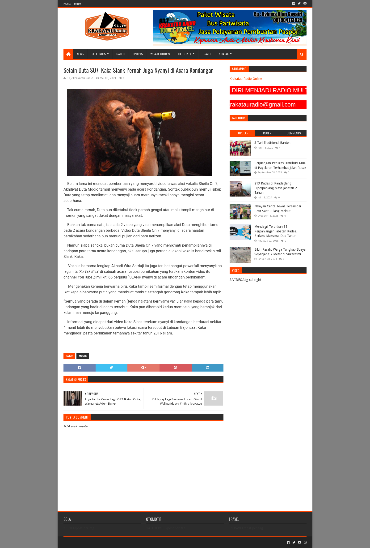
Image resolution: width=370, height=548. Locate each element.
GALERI (120, 53)
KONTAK (77, 3)
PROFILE (67, 3)
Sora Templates (89, 542)
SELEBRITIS (99, 53)
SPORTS (138, 53)
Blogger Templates (117, 542)
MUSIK (83, 356)
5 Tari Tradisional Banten (272, 143)
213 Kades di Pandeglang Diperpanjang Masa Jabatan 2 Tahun (275, 187)
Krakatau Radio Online (246, 79)
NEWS (80, 53)
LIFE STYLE (184, 53)
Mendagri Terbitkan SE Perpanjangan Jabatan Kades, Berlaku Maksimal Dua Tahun (275, 231)
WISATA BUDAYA (160, 53)
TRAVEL (206, 53)
